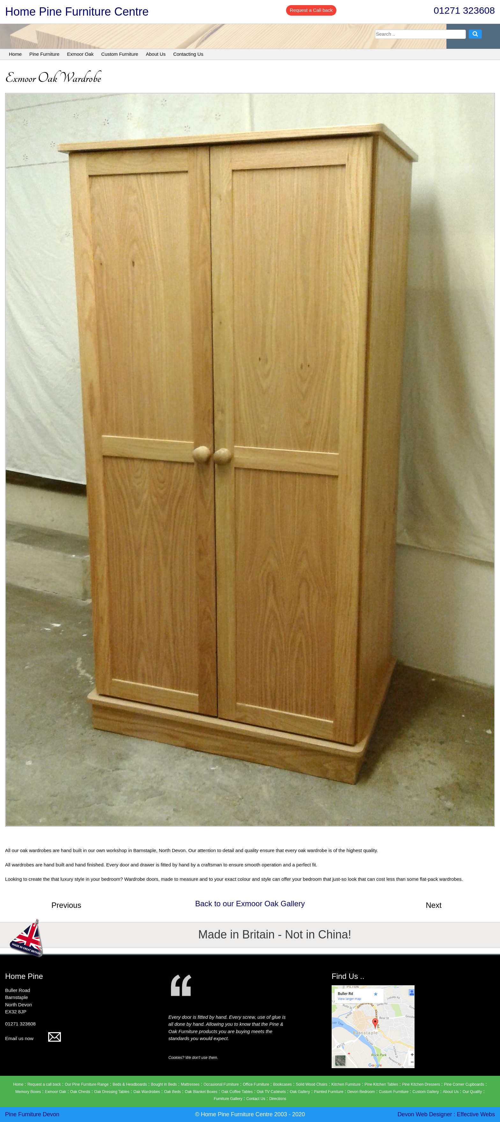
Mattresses (190, 1084)
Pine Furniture (44, 54)
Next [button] (433, 905)
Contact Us (255, 1099)
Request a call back (44, 1084)
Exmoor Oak (80, 54)
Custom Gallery (426, 1091)
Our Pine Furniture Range (86, 1084)
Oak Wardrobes (146, 1091)
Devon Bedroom (361, 1091)
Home (15, 54)
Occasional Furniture (221, 1084)
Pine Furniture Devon (32, 1114)
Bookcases (282, 1084)
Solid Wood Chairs (311, 1084)
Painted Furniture (328, 1091)
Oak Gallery (300, 1091)
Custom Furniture (119, 54)
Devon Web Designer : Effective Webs (446, 1114)
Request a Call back (311, 10)
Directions (277, 1099)
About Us (155, 54)
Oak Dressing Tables (111, 1091)
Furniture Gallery (228, 1099)
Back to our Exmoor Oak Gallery (250, 903)
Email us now (33, 1038)
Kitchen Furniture (345, 1084)
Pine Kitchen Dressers (421, 1084)
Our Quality (472, 1091)
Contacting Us (188, 54)
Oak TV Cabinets (271, 1091)
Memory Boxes (28, 1091)
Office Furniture (256, 1084)
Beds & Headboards (130, 1084)
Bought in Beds (164, 1084)
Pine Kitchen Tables (381, 1084)
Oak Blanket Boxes (201, 1091)
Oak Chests (80, 1091)
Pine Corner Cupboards (464, 1084)
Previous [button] (66, 905)
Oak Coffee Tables (237, 1091)
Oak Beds (172, 1091)
